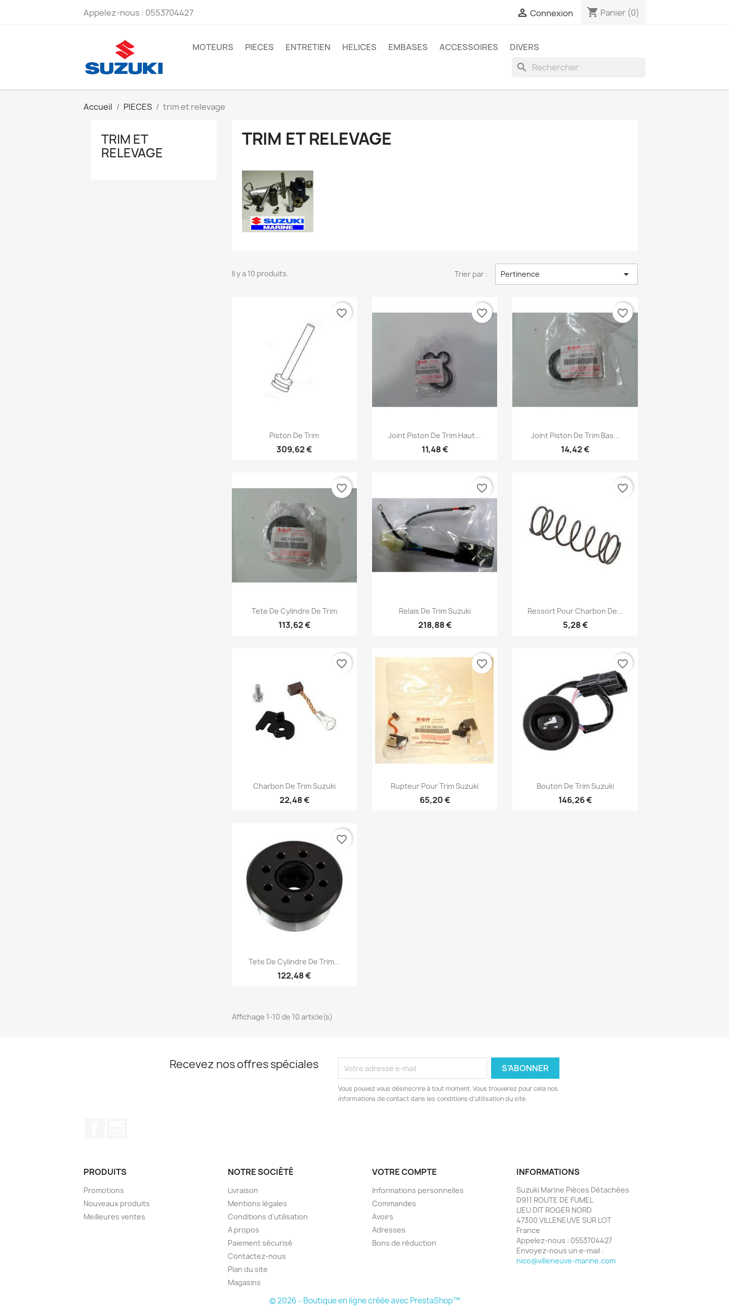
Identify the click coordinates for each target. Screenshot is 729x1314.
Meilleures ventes (114, 1216)
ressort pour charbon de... (575, 611)
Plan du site (248, 1269)
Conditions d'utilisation (268, 1216)
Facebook (95, 1128)
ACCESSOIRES (468, 47)
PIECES (259, 47)
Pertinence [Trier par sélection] (566, 274)
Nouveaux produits (117, 1203)
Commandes (394, 1203)
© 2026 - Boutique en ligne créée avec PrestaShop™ (364, 1300)
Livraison (243, 1190)
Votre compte (404, 1171)
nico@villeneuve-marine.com (566, 1260)
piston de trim (294, 435)
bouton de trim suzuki (575, 786)
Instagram (117, 1128)
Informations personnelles (418, 1190)
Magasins (244, 1282)
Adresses (389, 1230)
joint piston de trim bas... (575, 435)
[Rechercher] (578, 67)
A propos (243, 1230)
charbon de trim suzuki (294, 786)
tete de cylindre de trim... (294, 961)
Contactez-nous (257, 1256)
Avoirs (382, 1216)
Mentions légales (257, 1203)
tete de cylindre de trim (294, 611)
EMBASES (408, 47)
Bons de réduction (404, 1243)
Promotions (104, 1190)
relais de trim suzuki (435, 611)
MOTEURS (212, 47)
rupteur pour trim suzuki (434, 786)
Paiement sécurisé (260, 1243)
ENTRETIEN (308, 47)
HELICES (359, 47)
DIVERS (524, 47)
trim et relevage (132, 146)
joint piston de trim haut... (434, 435)
